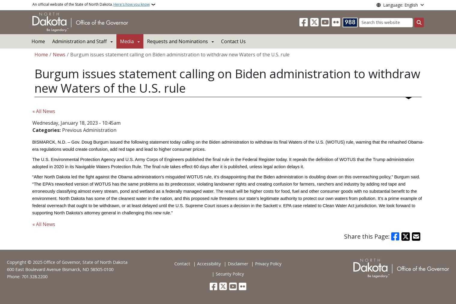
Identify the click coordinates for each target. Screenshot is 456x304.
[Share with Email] (416, 236)
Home (38, 41)
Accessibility (209, 264)
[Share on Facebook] (395, 236)
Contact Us (233, 41)
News (59, 54)
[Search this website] (386, 22)
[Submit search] (419, 22)
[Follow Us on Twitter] (314, 22)
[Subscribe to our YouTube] (325, 22)
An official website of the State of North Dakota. (91, 4)
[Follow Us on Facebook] (303, 22)
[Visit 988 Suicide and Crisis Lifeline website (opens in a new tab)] (350, 22)
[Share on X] (405, 236)
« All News (43, 111)
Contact (182, 264)
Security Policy (230, 274)
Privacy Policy (268, 264)
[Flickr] (336, 22)
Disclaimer (238, 264)
